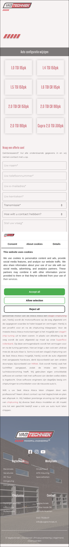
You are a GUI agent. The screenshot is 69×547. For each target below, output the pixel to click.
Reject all (34, 309)
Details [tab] (56, 244)
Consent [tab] (12, 244)
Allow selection (34, 300)
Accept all (34, 291)
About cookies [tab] (34, 244)
